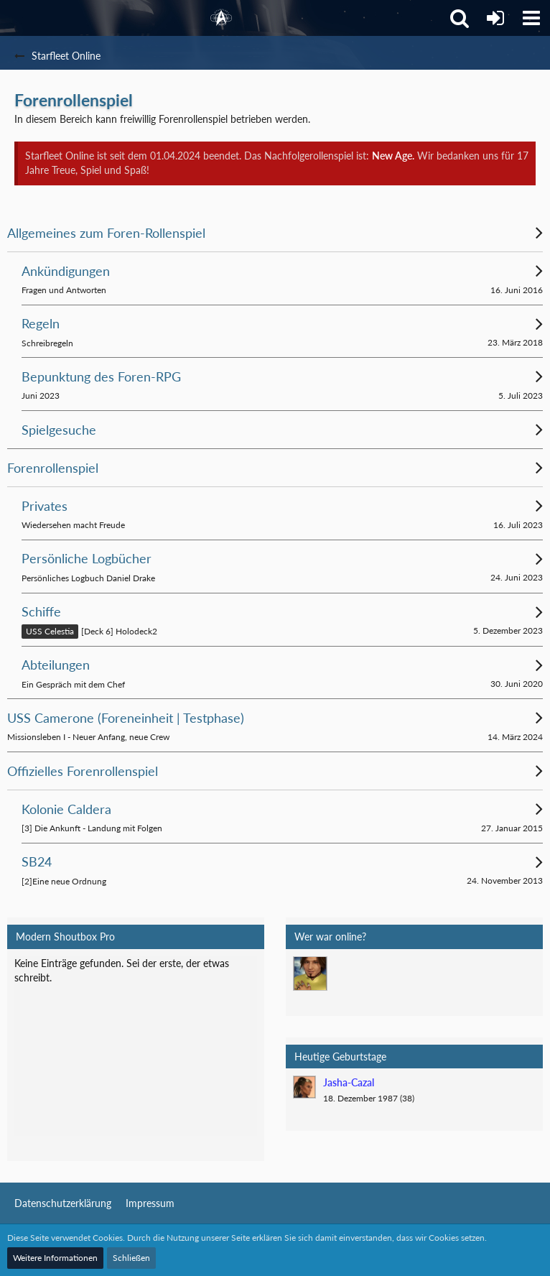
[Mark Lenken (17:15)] (310, 973)
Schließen (131, 1257)
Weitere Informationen (55, 1257)
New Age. (393, 155)
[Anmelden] (495, 18)
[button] (531, 18)
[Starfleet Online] (221, 18)
